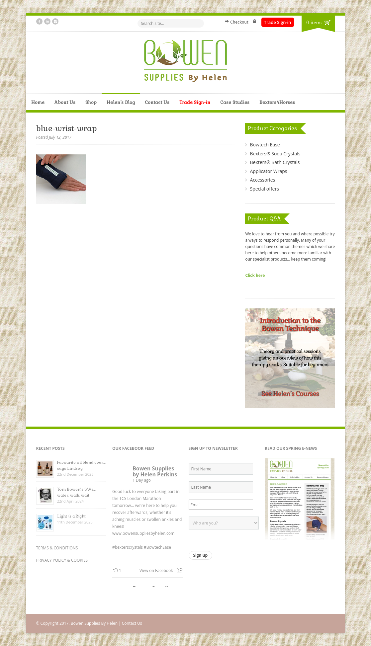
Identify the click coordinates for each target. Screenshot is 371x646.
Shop (91, 102)
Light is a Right (71, 516)
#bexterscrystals (127, 547)
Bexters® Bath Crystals (275, 162)
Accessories (262, 180)
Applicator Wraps (268, 171)
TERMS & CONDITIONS (57, 548)
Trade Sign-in (277, 22)
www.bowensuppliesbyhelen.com (143, 533)
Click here (255, 275)
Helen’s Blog (121, 102)
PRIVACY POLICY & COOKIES (62, 560)
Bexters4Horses (277, 102)
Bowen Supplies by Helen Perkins (155, 471)
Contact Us (157, 102)
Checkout (239, 22)
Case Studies (234, 102)
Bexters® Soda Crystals (275, 153)
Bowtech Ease (265, 144)
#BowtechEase (157, 547)
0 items (314, 22)
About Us (64, 102)
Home (38, 102)
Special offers (264, 189)
